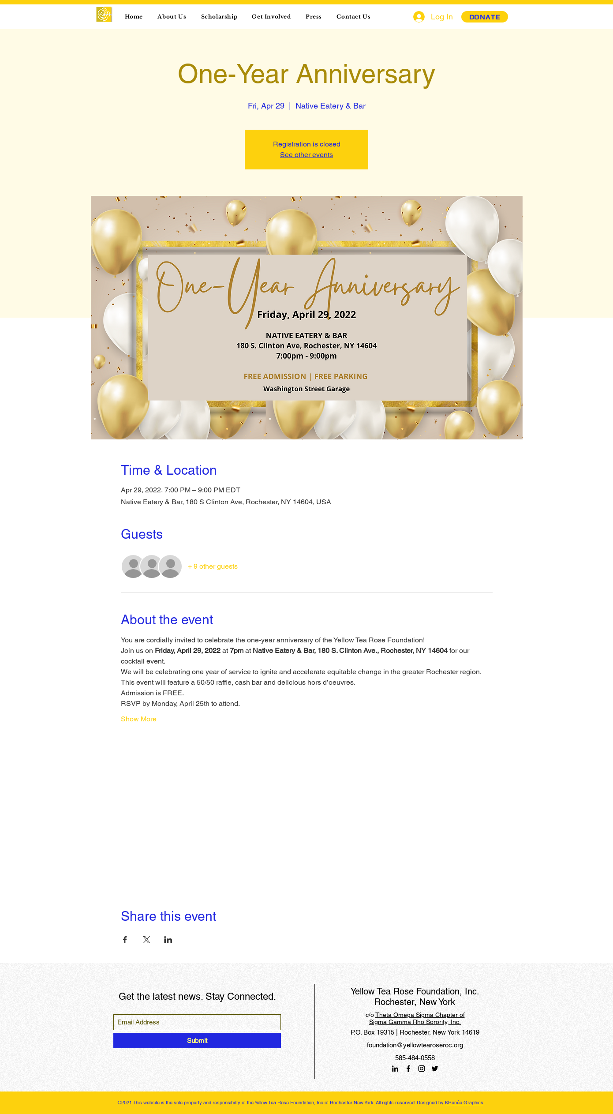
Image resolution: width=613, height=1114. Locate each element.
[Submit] (197, 1040)
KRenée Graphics (464, 1102)
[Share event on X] (146, 939)
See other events (306, 154)
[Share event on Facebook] (125, 939)
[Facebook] (408, 1068)
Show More (139, 719)
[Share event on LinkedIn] (168, 939)
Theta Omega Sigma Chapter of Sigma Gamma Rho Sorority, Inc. (417, 1018)
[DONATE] (484, 17)
